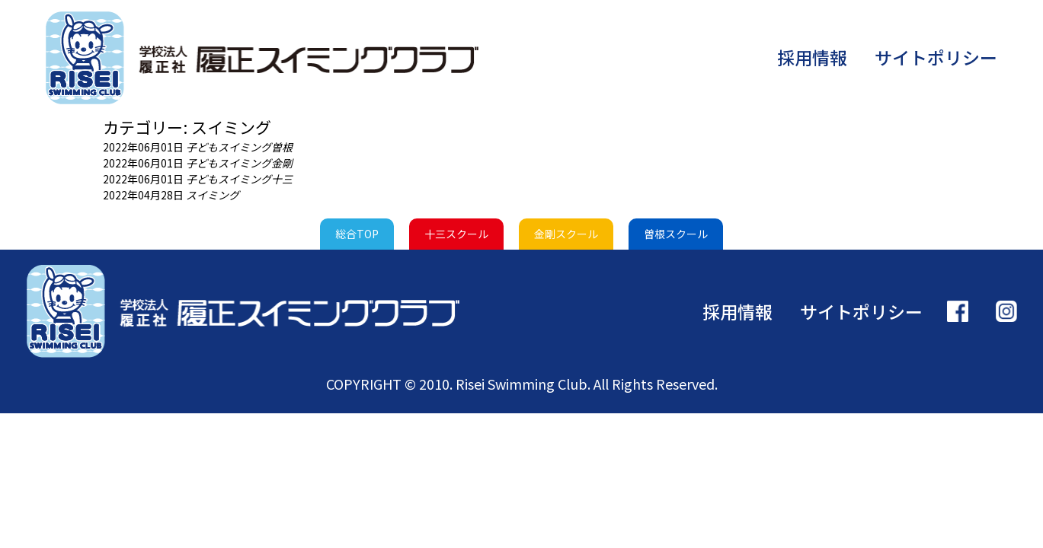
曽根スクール (676, 233)
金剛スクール (566, 233)
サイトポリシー (936, 57)
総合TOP (357, 233)
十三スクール (456, 233)
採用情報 (812, 57)
